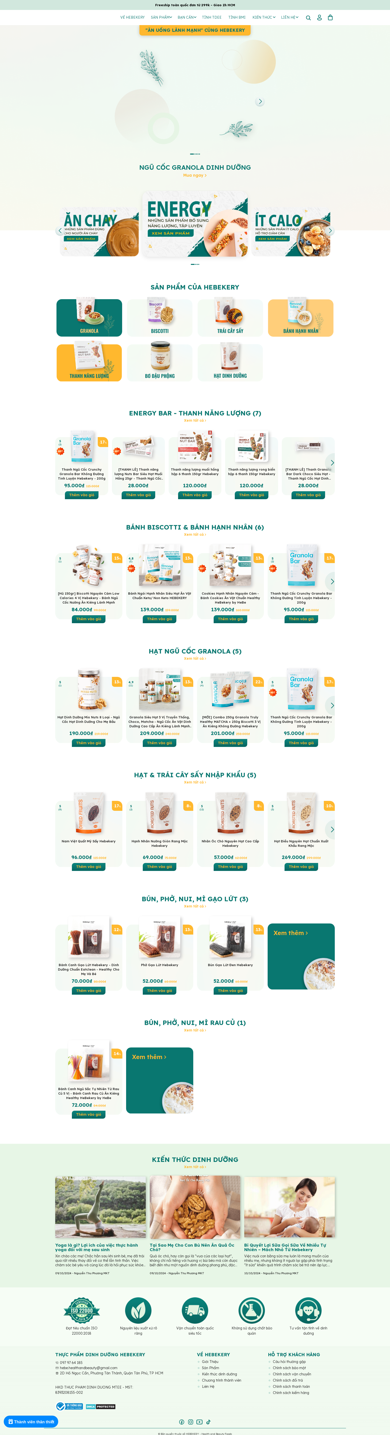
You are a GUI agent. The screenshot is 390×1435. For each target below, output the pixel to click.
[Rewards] (31, 1422)
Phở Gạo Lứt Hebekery (159, 965)
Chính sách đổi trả (288, 1380)
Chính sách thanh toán (291, 1386)
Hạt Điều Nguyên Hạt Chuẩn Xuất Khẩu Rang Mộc (301, 843)
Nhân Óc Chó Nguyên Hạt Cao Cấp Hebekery (230, 843)
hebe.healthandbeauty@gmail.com (86, 1368)
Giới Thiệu (210, 1361)
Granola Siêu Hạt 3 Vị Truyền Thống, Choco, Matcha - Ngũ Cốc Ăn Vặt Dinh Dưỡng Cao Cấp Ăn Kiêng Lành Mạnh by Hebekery (159, 721)
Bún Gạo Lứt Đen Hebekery (230, 965)
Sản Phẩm (161, 17)
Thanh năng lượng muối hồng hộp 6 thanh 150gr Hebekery (195, 471)
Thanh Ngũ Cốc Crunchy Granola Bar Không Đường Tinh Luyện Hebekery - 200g (81, 473)
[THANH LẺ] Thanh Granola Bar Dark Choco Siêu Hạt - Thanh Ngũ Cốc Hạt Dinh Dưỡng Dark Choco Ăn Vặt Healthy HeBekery (308, 474)
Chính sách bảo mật (289, 1368)
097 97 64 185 (69, 1362)
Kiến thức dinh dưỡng (195, 1159)
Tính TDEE (212, 17)
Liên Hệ (208, 1386)
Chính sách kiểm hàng (291, 1393)
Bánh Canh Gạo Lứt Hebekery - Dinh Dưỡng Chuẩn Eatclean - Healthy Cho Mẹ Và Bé (88, 969)
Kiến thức (264, 17)
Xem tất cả (195, 420)
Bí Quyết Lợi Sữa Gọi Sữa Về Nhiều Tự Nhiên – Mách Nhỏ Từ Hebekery (285, 1247)
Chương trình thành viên (221, 1380)
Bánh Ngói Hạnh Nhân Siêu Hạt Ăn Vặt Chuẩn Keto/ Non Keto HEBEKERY (159, 595)
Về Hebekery (132, 17)
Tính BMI (236, 17)
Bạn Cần (187, 17)
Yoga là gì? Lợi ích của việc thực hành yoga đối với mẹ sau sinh (96, 1247)
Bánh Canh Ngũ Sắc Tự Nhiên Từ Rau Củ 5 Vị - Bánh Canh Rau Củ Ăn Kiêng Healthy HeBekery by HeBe (88, 1093)
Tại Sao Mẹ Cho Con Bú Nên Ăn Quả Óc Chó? (192, 1247)
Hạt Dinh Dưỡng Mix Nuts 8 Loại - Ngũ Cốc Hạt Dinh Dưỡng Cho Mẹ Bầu (88, 719)
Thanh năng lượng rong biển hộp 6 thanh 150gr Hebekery (251, 471)
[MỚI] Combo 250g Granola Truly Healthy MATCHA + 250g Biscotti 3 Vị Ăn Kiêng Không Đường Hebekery (230, 721)
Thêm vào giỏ (81, 495)
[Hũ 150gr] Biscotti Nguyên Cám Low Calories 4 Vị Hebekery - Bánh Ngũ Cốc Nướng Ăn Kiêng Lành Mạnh (88, 597)
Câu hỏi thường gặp (289, 1361)
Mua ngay (195, 175)
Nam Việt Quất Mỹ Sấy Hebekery (89, 841)
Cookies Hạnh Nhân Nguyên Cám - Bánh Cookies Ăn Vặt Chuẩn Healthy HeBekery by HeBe (230, 597)
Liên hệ (289, 17)
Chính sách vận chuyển (292, 1374)
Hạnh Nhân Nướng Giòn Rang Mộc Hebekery (160, 843)
